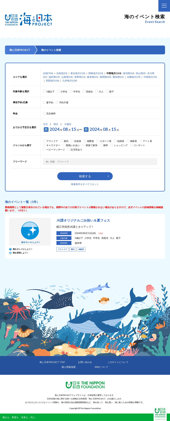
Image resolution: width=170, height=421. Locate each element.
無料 (105, 145)
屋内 (66, 141)
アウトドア (52, 141)
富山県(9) (141, 73)
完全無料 (51, 113)
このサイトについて (117, 362)
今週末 (67, 124)
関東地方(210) (95, 73)
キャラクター (53, 145)
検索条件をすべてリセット (85, 184)
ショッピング (121, 145)
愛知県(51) (118, 76)
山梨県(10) (67, 76)
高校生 (89, 91)
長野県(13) (79, 76)
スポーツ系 (105, 141)
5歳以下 (50, 91)
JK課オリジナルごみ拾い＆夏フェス (83, 220)
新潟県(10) (128, 73)
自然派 (77, 141)
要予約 (49, 102)
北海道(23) (61, 73)
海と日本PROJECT (19, 49)
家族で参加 (91, 145)
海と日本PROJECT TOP (52, 362)
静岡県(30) (105, 76)
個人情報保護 (69, 366)
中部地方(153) (113, 73)
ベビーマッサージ (55, 149)
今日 (45, 124)
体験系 (133, 141)
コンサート (139, 145)
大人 (101, 91)
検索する (85, 176)
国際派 (90, 141)
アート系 (147, 141)
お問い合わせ (85, 362)
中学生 (76, 91)
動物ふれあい (73, 145)
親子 (111, 91)
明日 (56, 124)
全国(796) (48, 73)
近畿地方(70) (133, 76)
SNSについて (101, 366)
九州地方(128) (69, 80)
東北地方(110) (78, 73)
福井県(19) (54, 76)
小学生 (63, 91)
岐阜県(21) (92, 76)
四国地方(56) (52, 80)
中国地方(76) (150, 76)
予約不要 (63, 102)
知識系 (120, 141)
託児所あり (76, 149)
